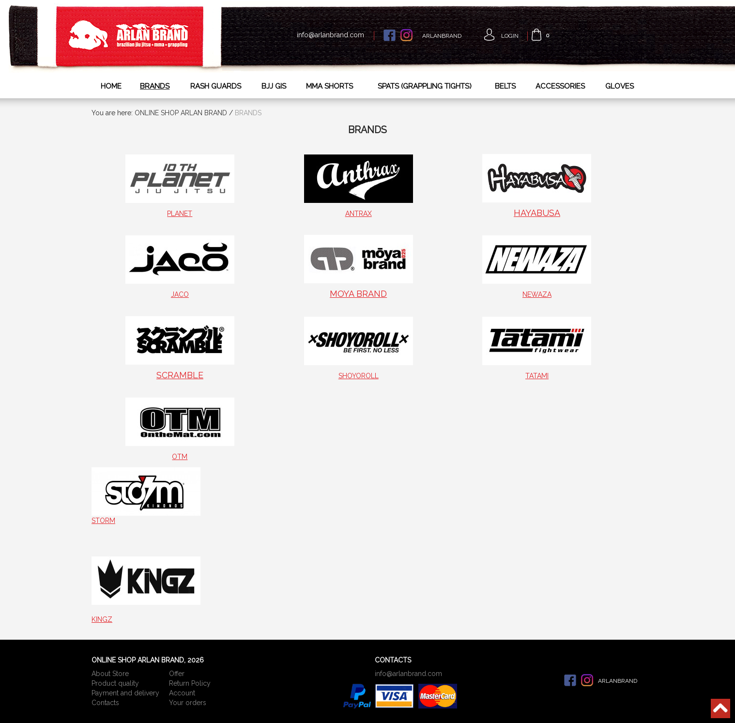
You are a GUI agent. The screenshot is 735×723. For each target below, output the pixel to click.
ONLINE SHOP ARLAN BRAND (181, 113)
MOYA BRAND (358, 294)
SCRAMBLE (179, 375)
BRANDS (154, 86)
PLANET (179, 213)
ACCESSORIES (560, 86)
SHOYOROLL (358, 376)
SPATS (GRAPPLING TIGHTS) (425, 86)
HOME (111, 86)
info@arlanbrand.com (330, 35)
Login (510, 35)
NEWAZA (536, 294)
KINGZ (102, 619)
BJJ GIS (273, 86)
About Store (110, 673)
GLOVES (619, 86)
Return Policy (190, 683)
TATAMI (537, 376)
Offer (176, 673)
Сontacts (105, 703)
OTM (179, 457)
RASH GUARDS (215, 86)
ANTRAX (358, 213)
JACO (180, 294)
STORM (103, 520)
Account (182, 693)
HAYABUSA (537, 213)
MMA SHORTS (329, 86)
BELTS (505, 86)
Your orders (187, 703)
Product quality (115, 683)
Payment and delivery (125, 693)
